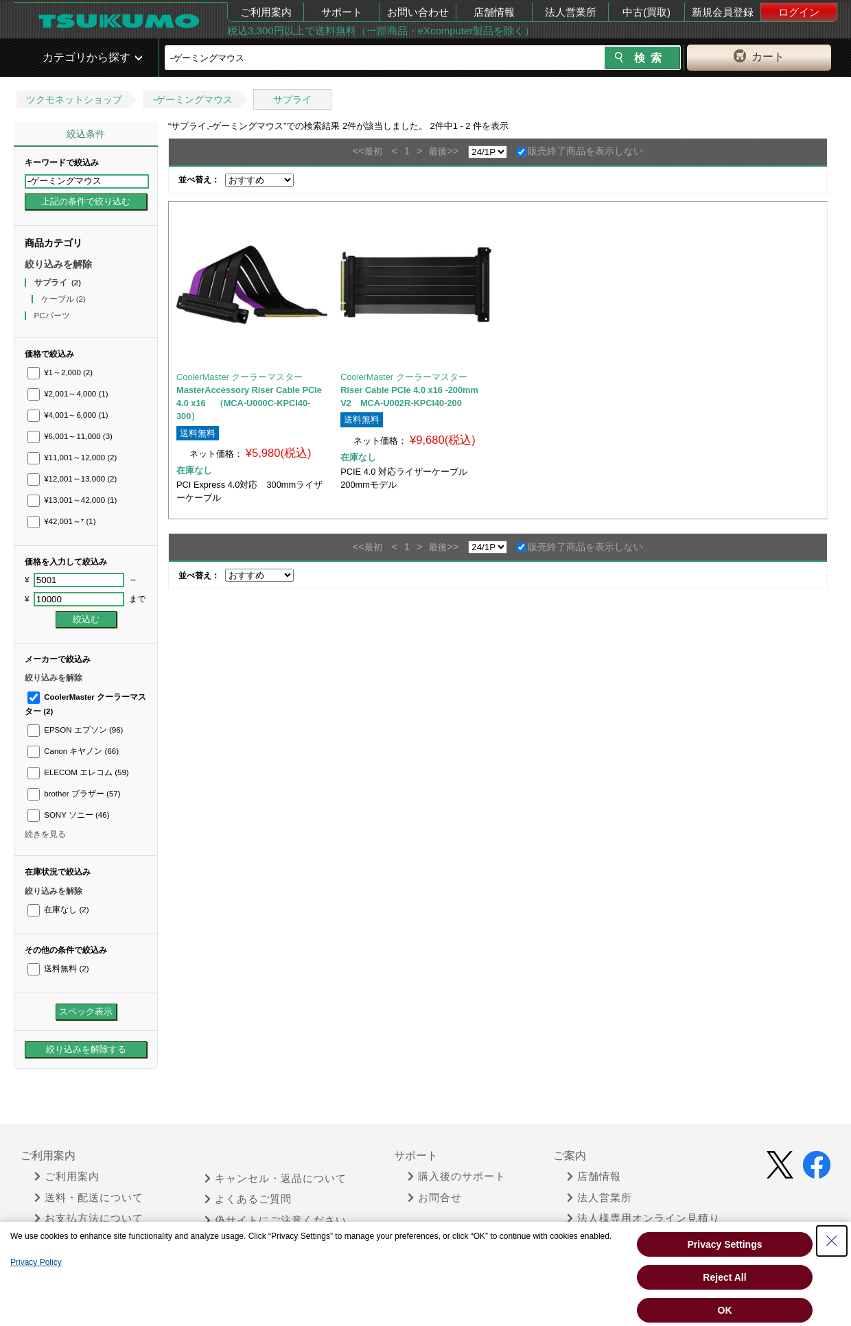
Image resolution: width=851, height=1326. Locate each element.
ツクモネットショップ (74, 99)
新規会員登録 (723, 12)
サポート (341, 12)
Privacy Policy (36, 1262)
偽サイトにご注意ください (276, 1220)
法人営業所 (570, 12)
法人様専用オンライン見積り (643, 1218)
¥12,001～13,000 (72, 479)
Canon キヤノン (73, 751)
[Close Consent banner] (832, 1241)
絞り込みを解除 (58, 264)
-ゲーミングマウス (192, 99)
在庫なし (58, 909)
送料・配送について (88, 1197)
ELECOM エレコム (78, 772)
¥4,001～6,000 (67, 415)
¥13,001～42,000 (72, 500)
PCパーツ (53, 315)
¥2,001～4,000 (67, 394)
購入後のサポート (457, 1176)
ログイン (798, 12)
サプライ (292, 99)
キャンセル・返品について (276, 1178)
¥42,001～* (61, 521)
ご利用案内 (266, 12)
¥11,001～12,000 (72, 457)
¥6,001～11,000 (70, 436)
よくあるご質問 (248, 1199)
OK (725, 1310)
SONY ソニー (68, 815)
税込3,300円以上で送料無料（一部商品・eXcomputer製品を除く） (381, 30)
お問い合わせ (418, 12)
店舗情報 (494, 12)
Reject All (724, 1277)
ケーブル (63, 299)
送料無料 (58, 968)
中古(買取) (646, 12)
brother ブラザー (74, 794)
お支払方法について (88, 1218)
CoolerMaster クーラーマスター (239, 377)
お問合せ (435, 1197)
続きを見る (45, 834)
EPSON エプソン (75, 730)
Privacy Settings (725, 1244)
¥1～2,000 (60, 372)
